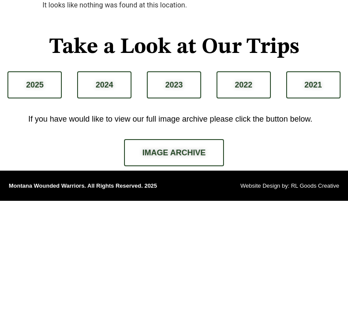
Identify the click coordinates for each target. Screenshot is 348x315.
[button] (336, 12)
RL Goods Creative (315, 185)
